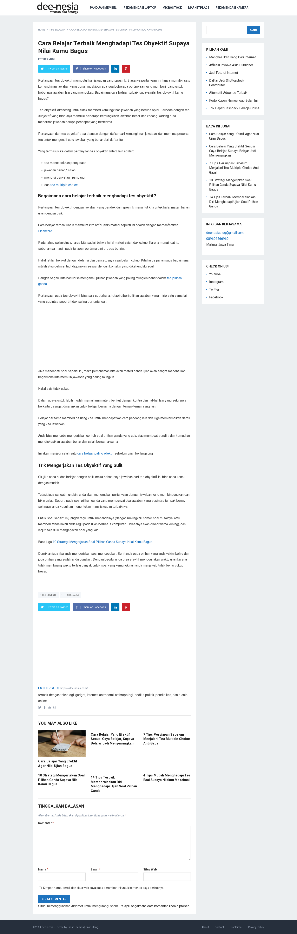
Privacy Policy (256, 927)
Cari (253, 30)
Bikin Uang (92, 927)
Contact (219, 927)
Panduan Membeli (103, 7)
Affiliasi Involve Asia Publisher (231, 65)
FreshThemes (76, 927)
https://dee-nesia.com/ (74, 688)
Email (95, 869)
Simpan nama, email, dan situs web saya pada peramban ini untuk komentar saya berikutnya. (103, 887)
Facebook (216, 297)
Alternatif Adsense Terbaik (228, 93)
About (205, 927)
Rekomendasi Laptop (140, 7)
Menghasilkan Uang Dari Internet (232, 57)
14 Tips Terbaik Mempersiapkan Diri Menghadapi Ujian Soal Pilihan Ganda (233, 201)
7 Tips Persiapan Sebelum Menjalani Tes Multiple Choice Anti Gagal (166, 739)
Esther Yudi (46, 59)
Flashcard (45, 231)
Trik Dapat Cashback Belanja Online (234, 108)
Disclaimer (236, 927)
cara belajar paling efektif (95, 453)
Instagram (216, 282)
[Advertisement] (114, 339)
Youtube (215, 274)
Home (41, 29)
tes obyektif (49, 595)
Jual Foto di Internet (223, 73)
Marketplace (198, 7)
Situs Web (150, 869)
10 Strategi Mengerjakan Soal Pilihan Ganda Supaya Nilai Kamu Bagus (102, 542)
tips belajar (57, 29)
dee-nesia (47, 927)
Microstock (172, 7)
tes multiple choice (64, 185)
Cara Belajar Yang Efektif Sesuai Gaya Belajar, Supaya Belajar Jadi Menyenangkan (112, 739)
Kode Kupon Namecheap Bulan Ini (233, 100)
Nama (43, 869)
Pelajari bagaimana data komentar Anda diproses (154, 906)
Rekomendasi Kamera (232, 7)
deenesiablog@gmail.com (225, 233)
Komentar (46, 823)
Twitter (214, 289)
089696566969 (217, 239)
